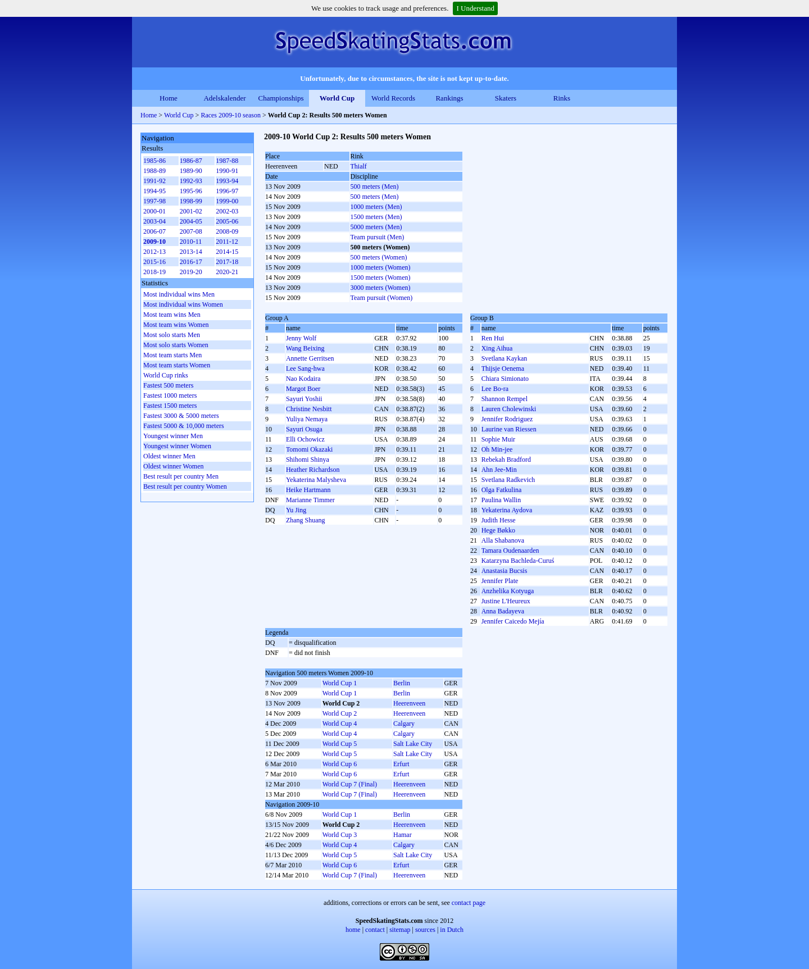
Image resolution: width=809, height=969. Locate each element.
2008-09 (227, 231)
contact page (468, 903)
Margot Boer (303, 389)
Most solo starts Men (171, 335)
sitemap (399, 930)
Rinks (561, 98)
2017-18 (227, 262)
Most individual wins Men (179, 294)
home (353, 930)
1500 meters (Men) (376, 217)
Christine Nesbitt (309, 409)
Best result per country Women (185, 486)
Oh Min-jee (497, 449)
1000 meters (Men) (376, 207)
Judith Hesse (498, 520)
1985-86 (154, 161)
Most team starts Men (172, 355)
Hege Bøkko (498, 530)
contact (375, 930)
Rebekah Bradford (506, 459)
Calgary (404, 723)
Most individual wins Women (183, 304)
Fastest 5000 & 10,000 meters (183, 426)
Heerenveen (409, 703)
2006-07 (154, 231)
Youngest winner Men (173, 436)
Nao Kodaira (303, 379)
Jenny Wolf (301, 338)
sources (425, 930)
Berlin (401, 683)
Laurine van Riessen (509, 429)
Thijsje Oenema (502, 368)
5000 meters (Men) (376, 227)
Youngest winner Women (177, 446)
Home (169, 98)
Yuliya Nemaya (307, 419)
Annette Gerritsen (310, 358)
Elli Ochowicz (305, 439)
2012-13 (154, 252)
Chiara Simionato (505, 379)
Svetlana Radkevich (508, 480)
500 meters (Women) (379, 257)
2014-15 (227, 252)
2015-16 (154, 262)
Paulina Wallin (501, 500)
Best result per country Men (181, 476)
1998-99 (191, 201)
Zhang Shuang (305, 520)
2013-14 (191, 252)
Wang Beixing (305, 348)
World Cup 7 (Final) (349, 784)
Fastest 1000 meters (170, 395)
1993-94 (227, 181)
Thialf (359, 166)
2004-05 (191, 221)
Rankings (449, 98)
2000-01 (154, 211)
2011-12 (227, 241)
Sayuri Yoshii (304, 399)
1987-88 (227, 161)
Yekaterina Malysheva (316, 480)
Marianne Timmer (310, 500)
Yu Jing (296, 510)
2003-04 (154, 221)
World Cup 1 (339, 683)
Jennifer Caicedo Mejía (512, 621)
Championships (281, 98)
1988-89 (154, 171)
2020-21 (227, 272)
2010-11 (191, 241)
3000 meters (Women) (381, 288)
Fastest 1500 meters (170, 406)
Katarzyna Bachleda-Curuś (518, 561)
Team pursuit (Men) (377, 237)
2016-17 (191, 262)
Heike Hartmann (308, 490)
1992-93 (191, 181)
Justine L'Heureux (505, 601)
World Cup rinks (165, 375)
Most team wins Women (175, 325)
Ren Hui (492, 338)
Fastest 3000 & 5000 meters (181, 416)
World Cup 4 (339, 723)
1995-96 (191, 191)
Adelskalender (224, 98)
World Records (393, 98)
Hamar (402, 835)
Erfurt (401, 764)
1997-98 (154, 201)
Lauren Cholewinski (509, 409)
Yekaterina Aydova (507, 510)
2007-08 (191, 231)
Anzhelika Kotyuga (507, 591)
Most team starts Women (176, 365)
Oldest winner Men (169, 456)
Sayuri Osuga (304, 429)
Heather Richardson (313, 470)
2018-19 (154, 272)
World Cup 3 (339, 835)
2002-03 (227, 211)
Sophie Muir (498, 439)
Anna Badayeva (502, 611)
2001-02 (191, 211)
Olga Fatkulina (501, 490)
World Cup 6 (339, 764)
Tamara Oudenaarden (510, 550)
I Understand (475, 8)
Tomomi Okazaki (309, 449)
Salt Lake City (412, 744)
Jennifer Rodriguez (507, 419)
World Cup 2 (339, 713)
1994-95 (154, 191)
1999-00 (227, 201)
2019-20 (191, 272)
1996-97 (227, 191)
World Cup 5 (339, 744)
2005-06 (227, 221)
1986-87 (191, 161)
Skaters (505, 98)
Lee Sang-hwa (305, 368)
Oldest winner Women (173, 466)
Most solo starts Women (175, 345)
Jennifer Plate (500, 581)
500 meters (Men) (375, 186)
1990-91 (227, 171)
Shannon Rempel (504, 399)
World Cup (337, 98)
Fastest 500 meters (168, 385)
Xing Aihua (497, 348)
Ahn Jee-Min (499, 470)
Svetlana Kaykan (504, 358)
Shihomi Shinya (307, 459)
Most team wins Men (172, 315)
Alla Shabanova (502, 540)
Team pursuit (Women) (382, 298)
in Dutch (451, 930)
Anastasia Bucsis (504, 571)
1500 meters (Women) (381, 277)
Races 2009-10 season (231, 115)
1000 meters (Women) (381, 267)
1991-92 (154, 181)
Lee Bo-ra (494, 389)
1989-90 (191, 171)
